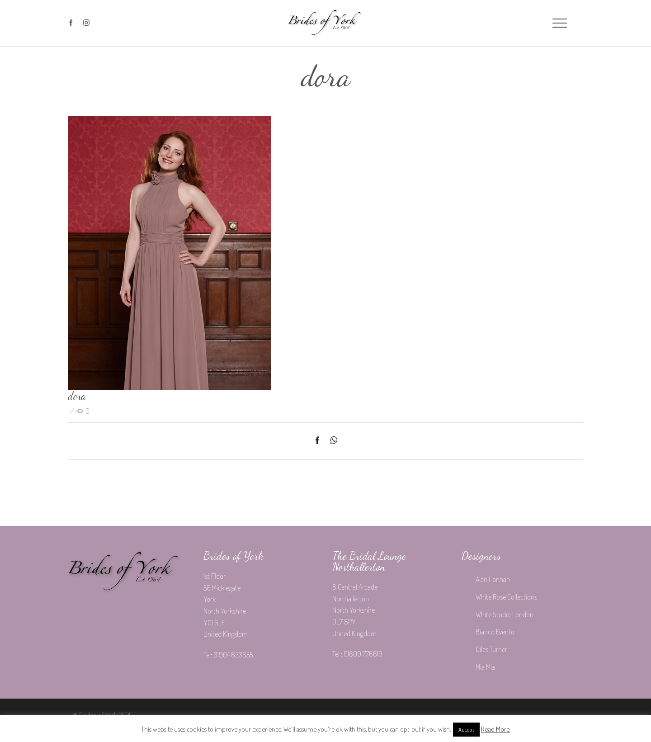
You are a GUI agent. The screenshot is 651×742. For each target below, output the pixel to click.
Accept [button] (466, 729)
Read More (495, 729)
